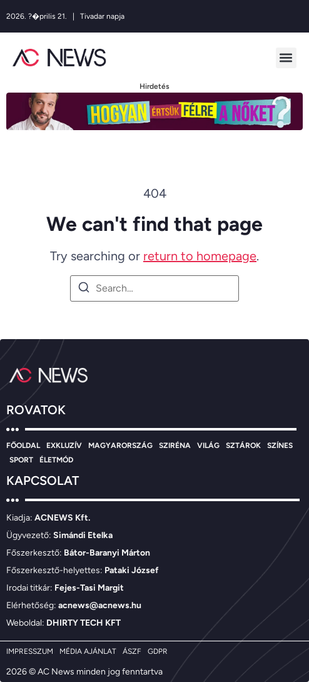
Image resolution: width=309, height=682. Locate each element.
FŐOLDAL (23, 445)
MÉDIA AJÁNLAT (87, 651)
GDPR (158, 651)
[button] (286, 58)
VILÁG (208, 445)
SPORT (21, 460)
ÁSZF (132, 651)
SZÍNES (280, 445)
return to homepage (199, 255)
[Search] (84, 289)
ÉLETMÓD (56, 460)
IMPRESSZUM (29, 651)
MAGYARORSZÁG (120, 445)
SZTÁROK (243, 445)
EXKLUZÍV (64, 445)
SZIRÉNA (175, 445)
